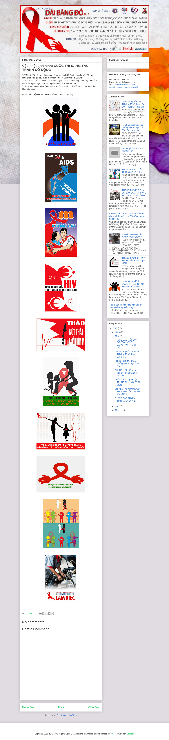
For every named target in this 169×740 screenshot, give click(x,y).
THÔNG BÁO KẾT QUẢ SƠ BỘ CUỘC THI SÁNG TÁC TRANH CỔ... (125, 344)
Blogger (130, 734)
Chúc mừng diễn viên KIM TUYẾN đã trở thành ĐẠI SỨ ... (126, 354)
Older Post (94, 707)
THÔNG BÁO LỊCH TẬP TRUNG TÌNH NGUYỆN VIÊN (133, 260)
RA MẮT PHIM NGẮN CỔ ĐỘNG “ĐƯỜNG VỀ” (134, 235)
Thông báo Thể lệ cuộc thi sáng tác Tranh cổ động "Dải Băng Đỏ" (125, 306)
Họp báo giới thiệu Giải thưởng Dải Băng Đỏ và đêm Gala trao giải (133, 127)
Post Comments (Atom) (67, 715)
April (117, 406)
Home (61, 707)
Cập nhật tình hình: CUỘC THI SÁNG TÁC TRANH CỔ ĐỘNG (133, 284)
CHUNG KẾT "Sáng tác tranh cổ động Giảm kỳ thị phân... (126, 373)
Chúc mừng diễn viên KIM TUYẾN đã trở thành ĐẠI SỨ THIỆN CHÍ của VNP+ (134, 104)
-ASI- (112, 734)
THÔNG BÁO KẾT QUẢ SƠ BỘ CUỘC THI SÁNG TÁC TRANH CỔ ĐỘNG (134, 193)
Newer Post (28, 707)
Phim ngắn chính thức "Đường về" (132, 149)
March (118, 410)
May (117, 336)
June (117, 332)
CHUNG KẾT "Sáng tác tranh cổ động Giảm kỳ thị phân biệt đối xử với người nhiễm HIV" (127, 216)
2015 (115, 328)
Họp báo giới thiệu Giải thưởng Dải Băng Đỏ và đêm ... (126, 363)
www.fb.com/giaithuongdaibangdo (124, 87)
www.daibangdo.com (126, 85)
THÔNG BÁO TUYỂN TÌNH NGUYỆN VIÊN (132, 170)
